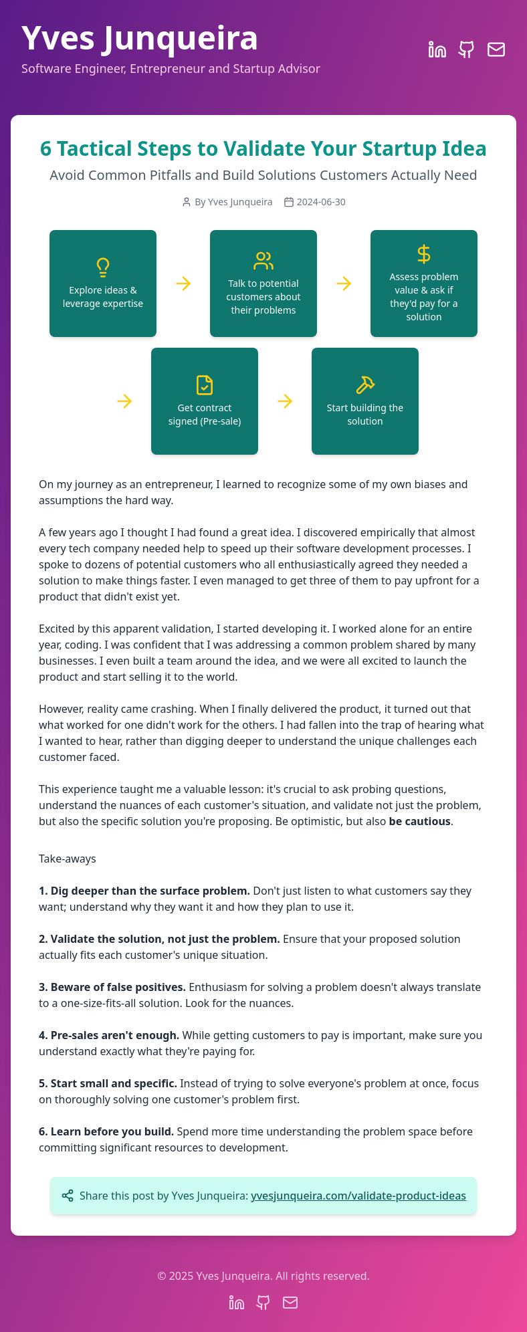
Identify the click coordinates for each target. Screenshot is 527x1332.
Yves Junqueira (140, 37)
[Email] (496, 49)
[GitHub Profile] (466, 49)
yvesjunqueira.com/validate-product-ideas (358, 1195)
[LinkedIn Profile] (437, 49)
